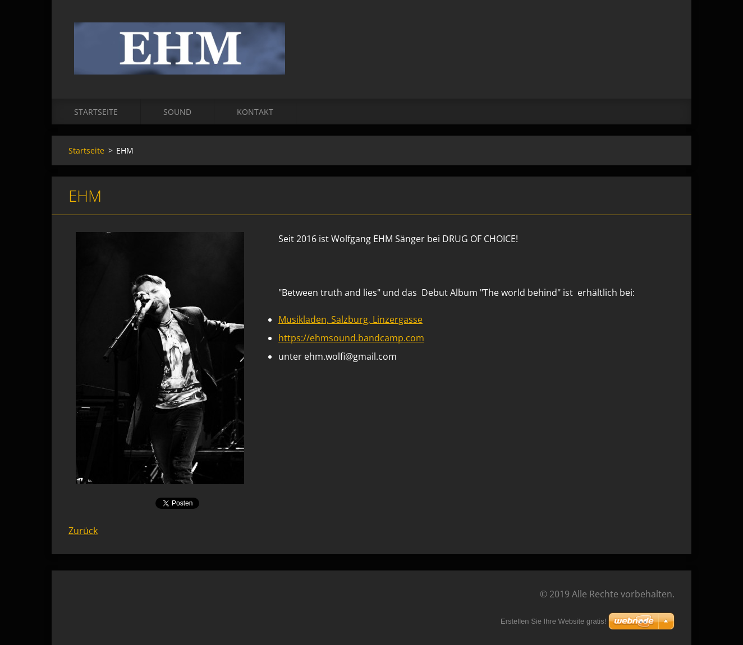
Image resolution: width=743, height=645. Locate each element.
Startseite (96, 111)
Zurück (83, 531)
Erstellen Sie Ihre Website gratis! (553, 621)
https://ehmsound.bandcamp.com (351, 338)
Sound (177, 111)
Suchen (662, 32)
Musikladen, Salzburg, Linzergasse (350, 319)
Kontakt (255, 111)
